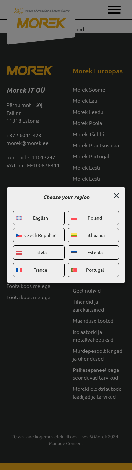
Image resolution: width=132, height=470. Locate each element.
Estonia (87, 252)
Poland (86, 218)
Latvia (31, 252)
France (31, 270)
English (32, 218)
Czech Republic (36, 235)
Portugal (87, 270)
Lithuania (88, 235)
